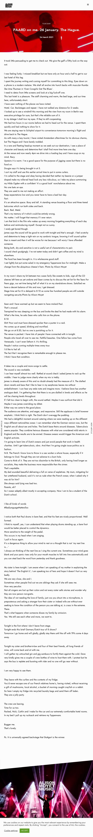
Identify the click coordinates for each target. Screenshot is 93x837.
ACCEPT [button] (24, 831)
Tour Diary (46, 23)
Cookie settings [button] (11, 831)
